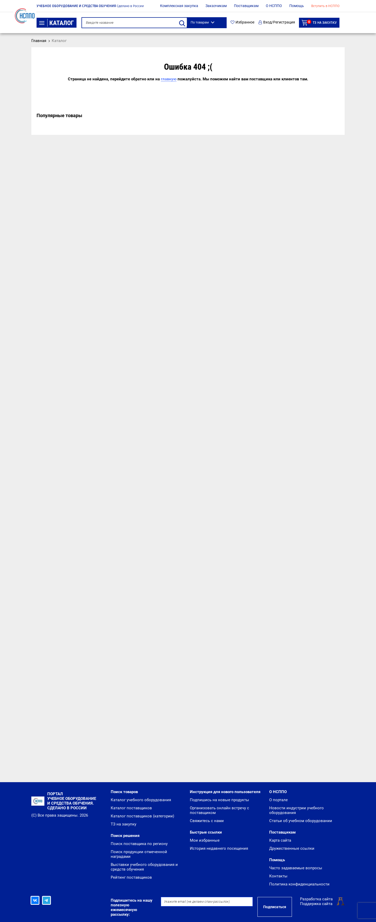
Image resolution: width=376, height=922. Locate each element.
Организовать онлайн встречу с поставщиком (219, 810)
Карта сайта (280, 840)
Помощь (296, 6)
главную (169, 79)
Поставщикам (246, 6)
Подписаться (274, 907)
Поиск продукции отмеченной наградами (139, 854)
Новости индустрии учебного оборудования (296, 810)
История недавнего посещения (219, 848)
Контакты (278, 876)
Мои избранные (205, 840)
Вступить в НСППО (325, 6)
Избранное (242, 22)
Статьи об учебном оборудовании (300, 820)
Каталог (56, 23)
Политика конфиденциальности (299, 884)
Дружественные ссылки (291, 848)
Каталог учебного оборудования (141, 800)
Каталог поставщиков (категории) (142, 816)
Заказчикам (216, 6)
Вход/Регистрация (276, 22)
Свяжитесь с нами (207, 820)
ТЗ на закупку (319, 23)
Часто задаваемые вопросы (295, 868)
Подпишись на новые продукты (219, 800)
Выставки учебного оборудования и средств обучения (144, 867)
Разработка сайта (316, 899)
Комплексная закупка (179, 6)
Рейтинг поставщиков (131, 877)
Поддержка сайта (316, 903)
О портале (278, 800)
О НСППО (274, 6)
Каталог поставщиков (131, 808)
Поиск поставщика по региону (139, 843)
